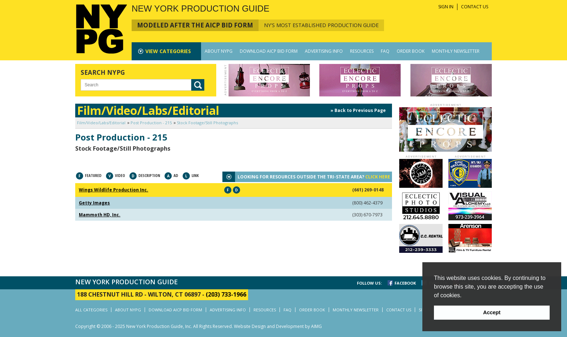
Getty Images (94, 203)
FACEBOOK (405, 283)
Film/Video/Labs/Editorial (101, 122)
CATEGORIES (168, 51)
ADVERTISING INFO (324, 51)
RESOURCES (362, 51)
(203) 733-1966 (226, 294)
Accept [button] (491, 312)
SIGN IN (445, 7)
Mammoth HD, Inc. (99, 215)
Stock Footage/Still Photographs (207, 122)
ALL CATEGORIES (91, 309)
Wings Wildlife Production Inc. (113, 190)
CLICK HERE (377, 177)
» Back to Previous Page (358, 110)
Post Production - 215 (151, 122)
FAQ (385, 51)
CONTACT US (474, 7)
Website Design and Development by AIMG (278, 326)
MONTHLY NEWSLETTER (455, 51)
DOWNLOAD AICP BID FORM (269, 51)
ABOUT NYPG (219, 51)
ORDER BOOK (411, 51)
